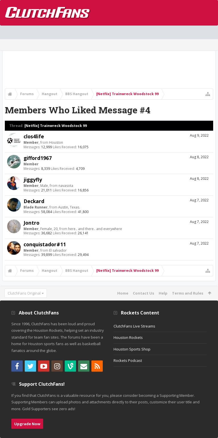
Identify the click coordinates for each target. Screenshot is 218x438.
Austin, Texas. (69, 207)
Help (163, 293)
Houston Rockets (128, 337)
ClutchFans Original (24, 293)
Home (122, 293)
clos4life (34, 136)
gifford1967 (38, 158)
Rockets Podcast (128, 360)
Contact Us (143, 293)
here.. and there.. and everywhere (95, 228)
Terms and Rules (187, 293)
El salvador (58, 250)
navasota (65, 185)
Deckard (34, 201)
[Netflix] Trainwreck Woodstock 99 (55, 125)
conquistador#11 (45, 244)
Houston (56, 142)
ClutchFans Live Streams (134, 326)
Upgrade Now (27, 423)
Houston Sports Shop (132, 349)
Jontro (31, 222)
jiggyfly (33, 179)
